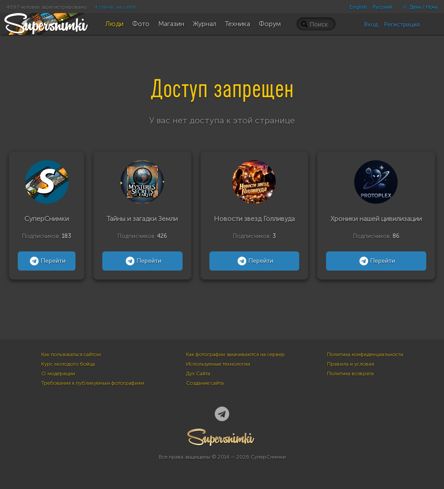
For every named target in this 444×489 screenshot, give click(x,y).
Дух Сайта (198, 373)
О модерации (58, 373)
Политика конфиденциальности (365, 354)
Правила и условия (350, 364)
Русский (382, 7)
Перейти (46, 261)
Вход (371, 24)
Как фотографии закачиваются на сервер (235, 354)
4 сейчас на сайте (115, 7)
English (358, 7)
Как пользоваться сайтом (71, 354)
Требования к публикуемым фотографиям (92, 383)
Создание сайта (205, 383)
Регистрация (402, 24)
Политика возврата (350, 373)
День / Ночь (417, 7)
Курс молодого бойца (68, 364)
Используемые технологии (218, 364)
